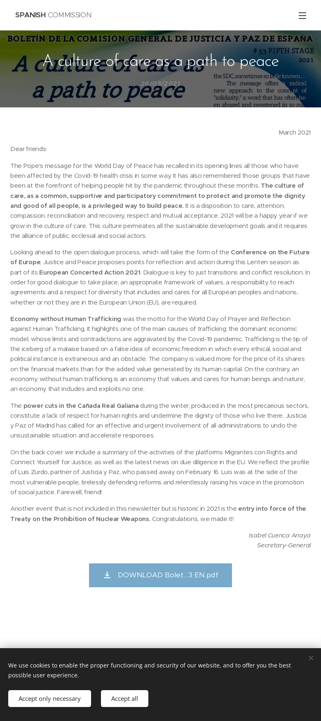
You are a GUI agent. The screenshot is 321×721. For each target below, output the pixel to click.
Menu (302, 15)
